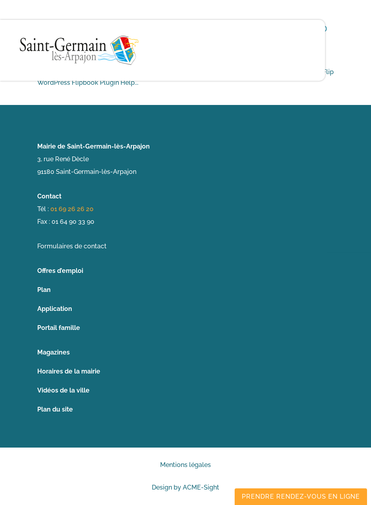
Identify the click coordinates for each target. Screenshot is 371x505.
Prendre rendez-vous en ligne (301, 496)
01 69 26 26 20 (72, 209)
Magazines (53, 352)
